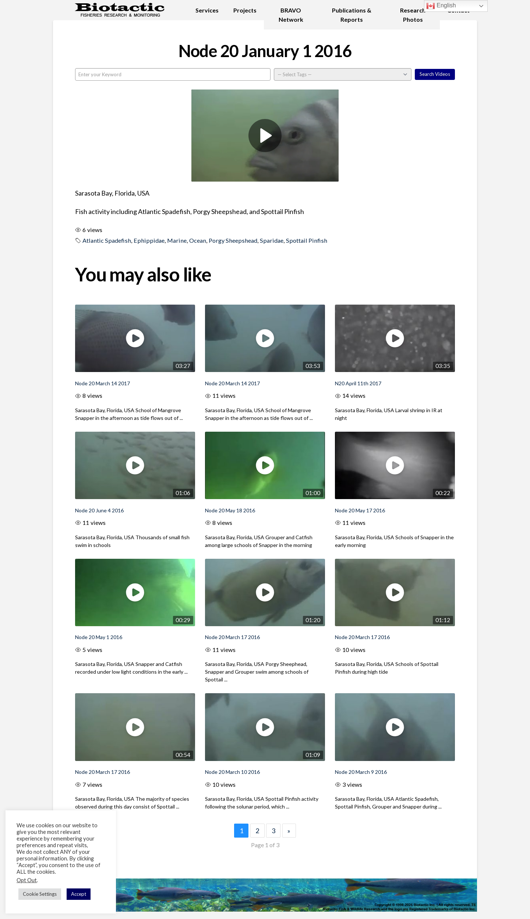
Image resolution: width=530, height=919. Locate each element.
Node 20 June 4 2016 (99, 510)
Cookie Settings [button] (40, 894)
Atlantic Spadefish (106, 240)
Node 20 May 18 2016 (230, 510)
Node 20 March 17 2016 (232, 637)
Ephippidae (149, 240)
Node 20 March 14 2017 (102, 383)
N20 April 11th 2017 (358, 383)
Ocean (197, 240)
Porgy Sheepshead (233, 240)
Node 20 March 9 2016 (361, 772)
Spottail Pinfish (306, 240)
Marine (177, 240)
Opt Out (27, 880)
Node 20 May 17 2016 (360, 510)
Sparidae (271, 240)
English (441, 5)
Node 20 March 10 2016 (232, 772)
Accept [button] (78, 894)
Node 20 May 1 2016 (98, 637)
